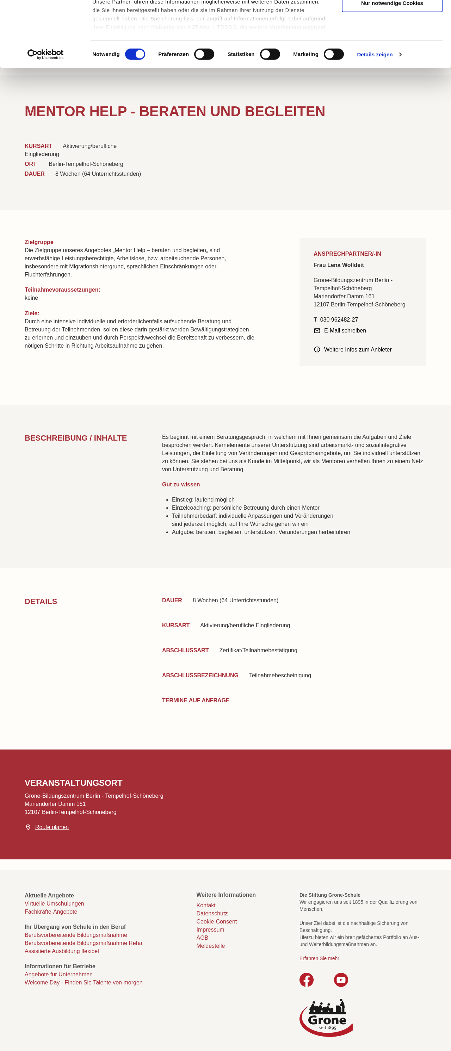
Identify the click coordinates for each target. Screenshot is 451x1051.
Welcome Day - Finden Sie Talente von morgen (84, 982)
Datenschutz (212, 913)
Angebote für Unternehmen (59, 974)
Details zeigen (375, 113)
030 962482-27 (339, 320)
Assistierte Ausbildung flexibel (62, 951)
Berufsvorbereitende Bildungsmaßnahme (76, 935)
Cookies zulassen (392, 18)
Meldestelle (211, 946)
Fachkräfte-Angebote (51, 912)
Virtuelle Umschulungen (54, 904)
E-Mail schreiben (345, 331)
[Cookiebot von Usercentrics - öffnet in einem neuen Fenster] (45, 112)
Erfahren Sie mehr (319, 958)
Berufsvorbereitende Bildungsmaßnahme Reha (83, 943)
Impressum (210, 930)
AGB (203, 938)
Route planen (52, 827)
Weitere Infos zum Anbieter (358, 350)
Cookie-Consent (217, 922)
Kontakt (206, 905)
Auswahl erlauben (392, 39)
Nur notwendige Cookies (392, 61)
